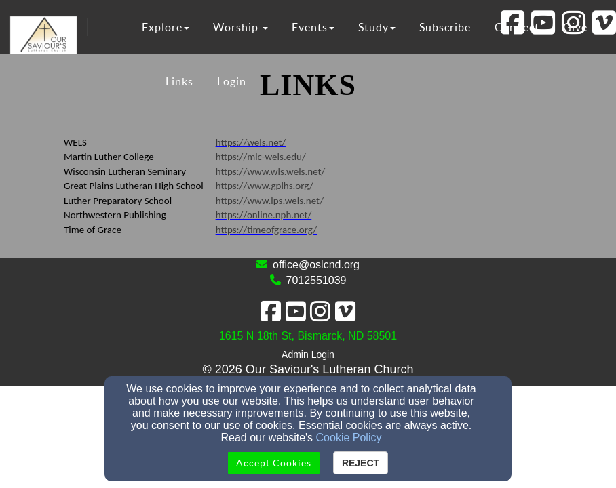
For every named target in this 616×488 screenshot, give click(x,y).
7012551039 (316, 280)
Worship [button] (240, 27)
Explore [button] (165, 27)
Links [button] (179, 81)
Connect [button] (517, 27)
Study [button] (377, 27)
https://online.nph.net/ (264, 215)
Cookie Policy (349, 437)
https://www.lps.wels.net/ (270, 201)
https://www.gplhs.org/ (264, 186)
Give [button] (575, 27)
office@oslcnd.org (316, 264)
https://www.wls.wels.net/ (271, 171)
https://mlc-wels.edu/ (261, 156)
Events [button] (313, 27)
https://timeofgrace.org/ (266, 230)
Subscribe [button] (445, 27)
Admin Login (308, 354)
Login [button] (231, 81)
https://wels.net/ (251, 142)
